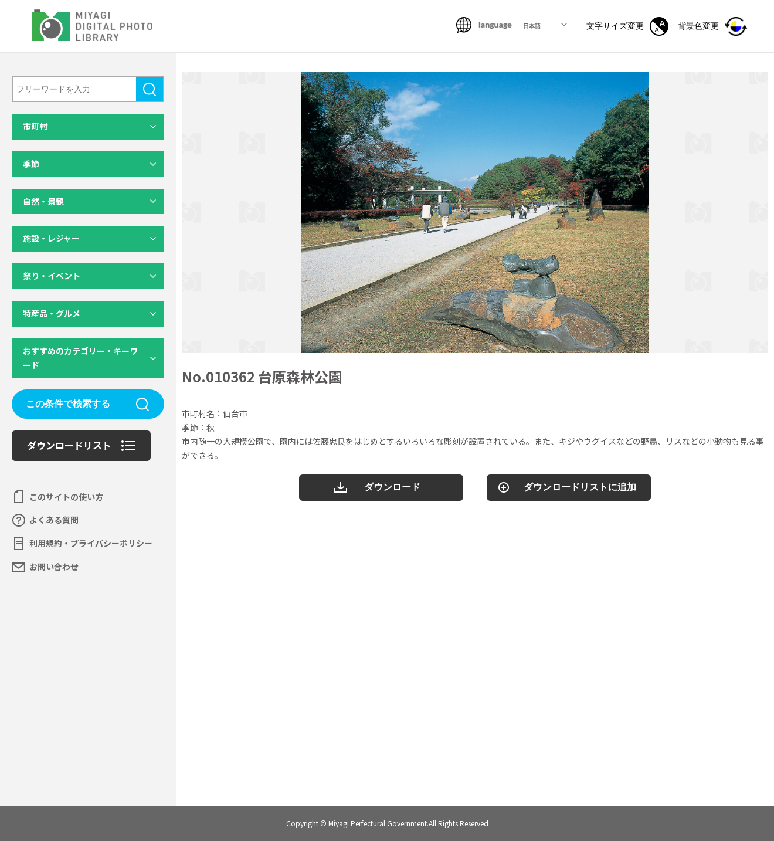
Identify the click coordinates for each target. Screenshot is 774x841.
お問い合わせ (54, 566)
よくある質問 (54, 519)
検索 (149, 89)
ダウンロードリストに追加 (580, 487)
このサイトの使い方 (66, 497)
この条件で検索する (68, 404)
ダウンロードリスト (69, 445)
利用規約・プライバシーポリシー (90, 543)
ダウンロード (392, 487)
